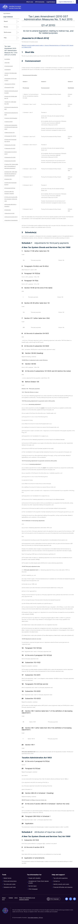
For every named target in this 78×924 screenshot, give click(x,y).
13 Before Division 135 (9, 132)
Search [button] (11, 21)
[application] (11, 30)
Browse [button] (11, 27)
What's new (29, 1)
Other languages (54, 899)
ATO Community (39, 1)
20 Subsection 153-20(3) (10, 160)
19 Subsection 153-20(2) (9, 157)
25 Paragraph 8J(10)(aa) (9, 188)
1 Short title (6, 62)
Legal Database (51, 1)
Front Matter (7, 59)
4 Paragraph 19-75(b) (9, 87)
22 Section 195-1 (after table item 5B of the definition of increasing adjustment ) (10, 173)
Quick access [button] (11, 32)
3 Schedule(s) (7, 69)
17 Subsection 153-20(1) (9, 148)
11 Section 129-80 (8, 121)
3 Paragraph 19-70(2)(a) (9, 84)
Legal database (8, 16)
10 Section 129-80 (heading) (10, 118)
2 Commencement (8, 66)
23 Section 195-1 (8, 179)
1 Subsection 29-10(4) (9, 213)
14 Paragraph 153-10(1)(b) (10, 136)
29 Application (7, 209)
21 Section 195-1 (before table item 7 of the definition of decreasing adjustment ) (11, 166)
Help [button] (11, 38)
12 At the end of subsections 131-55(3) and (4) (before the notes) (10, 127)
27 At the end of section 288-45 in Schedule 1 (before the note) (10, 199)
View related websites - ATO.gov (35, 917)
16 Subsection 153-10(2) (9, 145)
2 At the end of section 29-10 (10, 216)
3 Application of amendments (11, 220)
